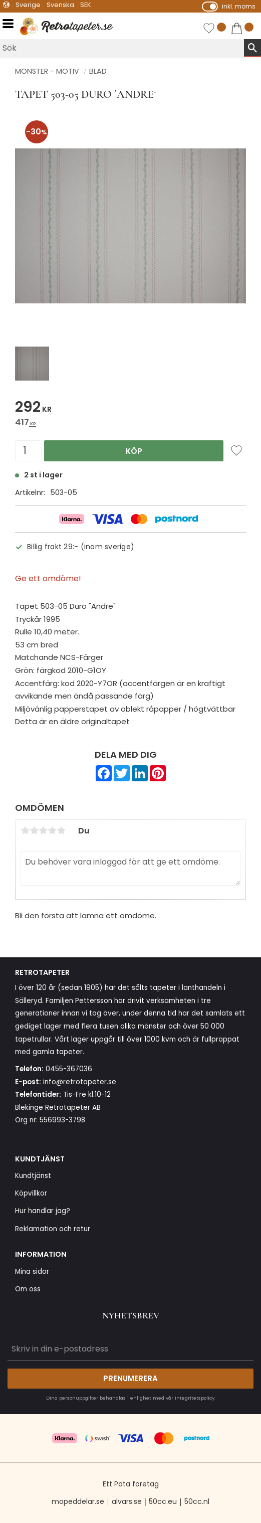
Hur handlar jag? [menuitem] (42, 1211)
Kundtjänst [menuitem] (33, 1175)
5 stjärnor (61, 830)
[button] (11, 24)
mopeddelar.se (78, 1501)
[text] (130, 408)
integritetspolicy (194, 1398)
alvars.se (127, 1501)
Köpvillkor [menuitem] (31, 1193)
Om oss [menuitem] (28, 1289)
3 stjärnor (43, 830)
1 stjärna (25, 830)
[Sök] (252, 47)
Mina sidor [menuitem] (32, 1271)
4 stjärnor (52, 830)
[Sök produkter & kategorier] (122, 48)
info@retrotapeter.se (79, 1082)
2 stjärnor (34, 830)
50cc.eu (163, 1501)
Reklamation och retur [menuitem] (52, 1229)
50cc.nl (196, 1501)
